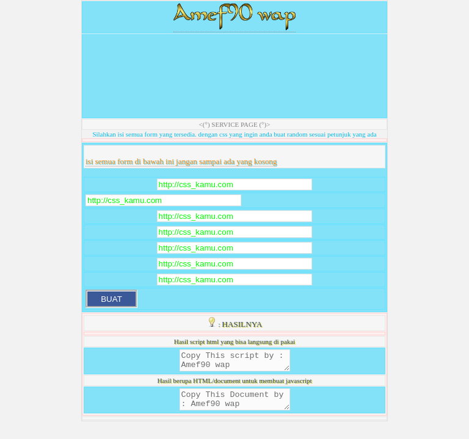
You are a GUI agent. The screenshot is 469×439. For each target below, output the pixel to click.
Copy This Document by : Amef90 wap (234, 405)
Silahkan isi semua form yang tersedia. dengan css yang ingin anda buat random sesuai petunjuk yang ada (234, 134)
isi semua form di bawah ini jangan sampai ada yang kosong (181, 161)
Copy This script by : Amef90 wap (234, 362)
